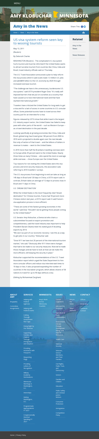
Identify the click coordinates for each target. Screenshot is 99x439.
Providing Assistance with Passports (29, 350)
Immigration (60, 408)
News (22, 32)
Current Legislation (59, 300)
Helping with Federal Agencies (28, 301)
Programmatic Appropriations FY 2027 (29, 408)
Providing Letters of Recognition (28, 366)
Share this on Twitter (85, 27)
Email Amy (84, 304)
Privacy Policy (21, 435)
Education (59, 386)
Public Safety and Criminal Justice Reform (60, 394)
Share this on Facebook (82, 27)
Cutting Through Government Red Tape (28, 318)
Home (15, 32)
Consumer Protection (59, 403)
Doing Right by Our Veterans (29, 327)
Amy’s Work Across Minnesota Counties (43, 302)
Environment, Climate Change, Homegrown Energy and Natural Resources (60, 328)
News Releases (79, 55)
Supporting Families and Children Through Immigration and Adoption (28, 338)
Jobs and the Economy (60, 307)
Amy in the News (30, 26)
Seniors (58, 375)
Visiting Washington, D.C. (28, 399)
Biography (13, 302)
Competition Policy (60, 414)
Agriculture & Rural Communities (60, 315)
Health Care (60, 339)
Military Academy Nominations (28, 375)
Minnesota (45, 294)
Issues (59, 294)
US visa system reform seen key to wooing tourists (38, 41)
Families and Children (60, 380)
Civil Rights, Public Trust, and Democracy (60, 367)
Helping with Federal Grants (29, 309)
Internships (27, 393)
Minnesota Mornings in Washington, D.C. (28, 385)
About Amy (13, 295)
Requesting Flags (27, 358)
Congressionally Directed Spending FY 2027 (29, 418)
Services (28, 294)
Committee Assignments (14, 307)
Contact (85, 294)
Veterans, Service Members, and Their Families (59, 355)
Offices (82, 299)
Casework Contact (83, 309)
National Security (59, 345)
